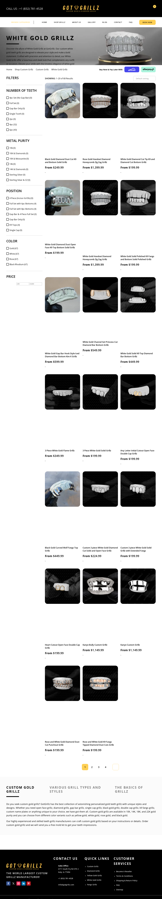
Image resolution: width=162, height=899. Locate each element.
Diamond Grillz (93, 871)
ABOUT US (76, 22)
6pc (13, 129)
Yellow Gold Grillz (94, 875)
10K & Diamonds (18, 153)
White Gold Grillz (94, 880)
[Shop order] (144, 78)
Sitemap (119, 889)
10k (12, 148)
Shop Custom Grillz (24, 69)
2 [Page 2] (92, 767)
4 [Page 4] (105, 767)
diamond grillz (61, 807)
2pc (12, 119)
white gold (93, 815)
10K (128, 811)
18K (138, 811)
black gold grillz (111, 807)
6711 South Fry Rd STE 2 (68, 869)
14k (12, 164)
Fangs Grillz (92, 884)
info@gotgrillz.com (66, 884)
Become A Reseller (124, 871)
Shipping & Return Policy (126, 880)
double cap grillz (129, 807)
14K (133, 811)
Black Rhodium (18, 264)
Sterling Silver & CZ (19, 180)
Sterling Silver (17, 174)
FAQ (130, 22)
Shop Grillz (59, 22)
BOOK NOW (147, 22)
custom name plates (17, 811)
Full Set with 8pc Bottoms (22, 209)
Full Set (14, 103)
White (14, 253)
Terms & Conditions (124, 876)
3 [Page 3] (98, 767)
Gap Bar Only (17, 108)
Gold (13, 248)
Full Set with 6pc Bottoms (22, 203)
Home (44, 22)
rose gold (105, 815)
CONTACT (118, 22)
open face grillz (44, 807)
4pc (13, 124)
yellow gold (81, 815)
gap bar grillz (77, 807)
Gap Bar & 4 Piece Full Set (23, 214)
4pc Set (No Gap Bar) (20, 97)
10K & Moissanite (19, 158)
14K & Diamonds (18, 169)
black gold (121, 815)
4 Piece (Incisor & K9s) (21, 198)
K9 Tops (14, 225)
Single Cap (15, 230)
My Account (146, 8)
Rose (13, 259)
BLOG (104, 22)
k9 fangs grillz (147, 807)
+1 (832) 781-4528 (31, 8)
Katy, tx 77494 (64, 872)
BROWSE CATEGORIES (20, 22)
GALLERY (92, 22)
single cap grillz (93, 807)
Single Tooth (16, 113)
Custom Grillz (42, 69)
